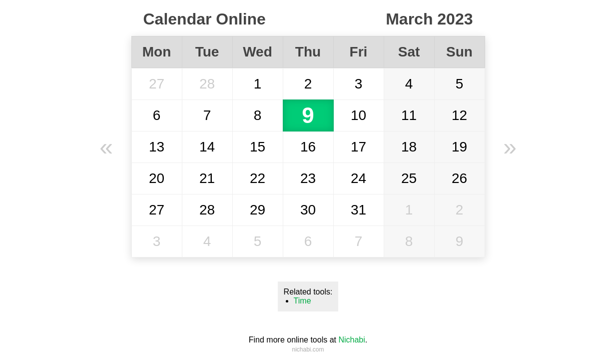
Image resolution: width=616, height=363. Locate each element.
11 (409, 115)
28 (207, 84)
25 (409, 178)
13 (156, 146)
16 (308, 146)
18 (409, 146)
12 (459, 115)
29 (257, 210)
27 (156, 84)
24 (358, 178)
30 (308, 210)
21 (207, 178)
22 (257, 178)
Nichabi (351, 340)
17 (358, 146)
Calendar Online (204, 19)
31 (358, 210)
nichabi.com (308, 349)
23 (308, 178)
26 (459, 178)
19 (459, 146)
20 (156, 178)
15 (257, 146)
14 (207, 146)
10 (358, 115)
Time (302, 300)
